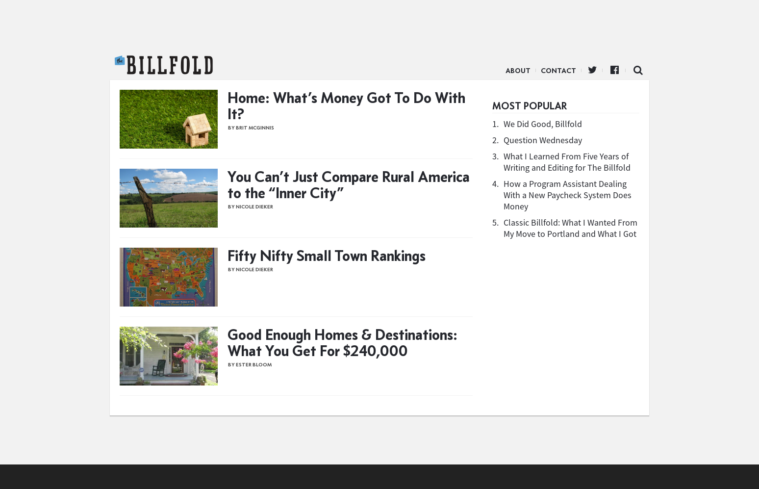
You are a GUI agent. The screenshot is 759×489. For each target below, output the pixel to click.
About (518, 70)
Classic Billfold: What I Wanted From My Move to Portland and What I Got (570, 228)
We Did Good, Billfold (543, 123)
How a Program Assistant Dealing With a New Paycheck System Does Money (568, 195)
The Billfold (164, 65)
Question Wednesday (543, 140)
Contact (558, 70)
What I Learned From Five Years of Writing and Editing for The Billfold (567, 162)
